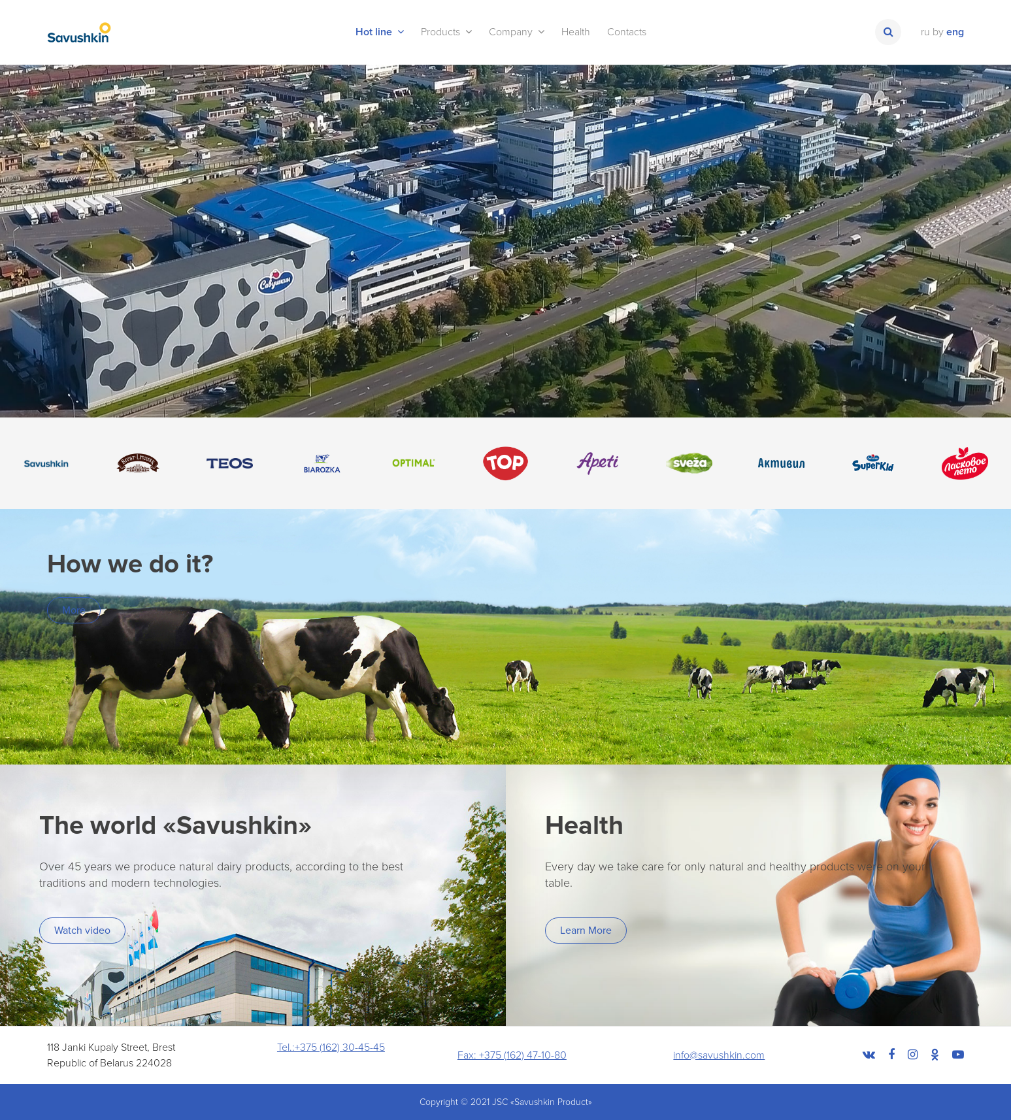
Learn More (586, 930)
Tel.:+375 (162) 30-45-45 (331, 1047)
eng (955, 32)
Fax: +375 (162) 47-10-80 (512, 1055)
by (938, 32)
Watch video (82, 930)
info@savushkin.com (719, 1055)
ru (925, 32)
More (74, 610)
